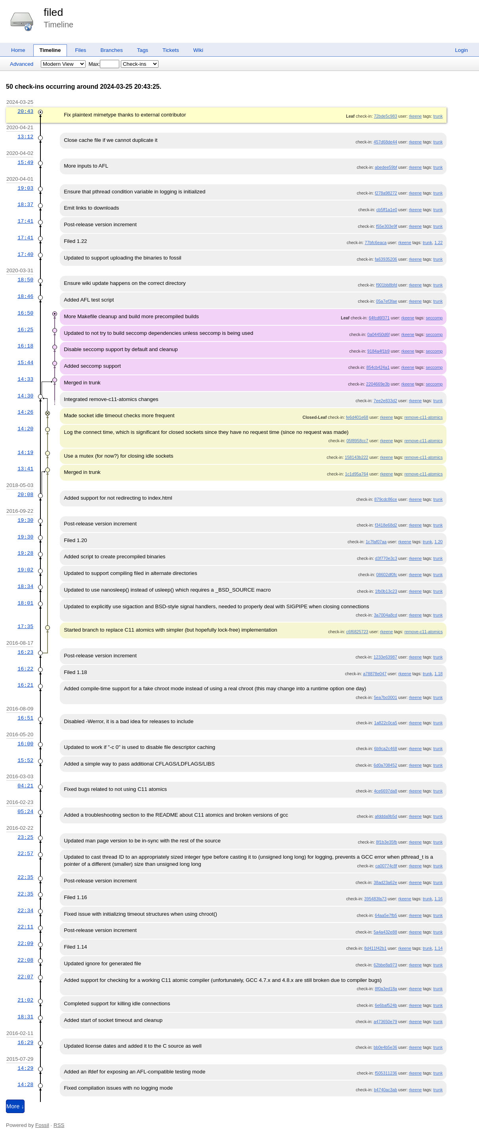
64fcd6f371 (379, 317)
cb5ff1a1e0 (386, 209)
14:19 (25, 452)
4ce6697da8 (385, 791)
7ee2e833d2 (385, 400)
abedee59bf (386, 167)
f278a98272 (386, 193)
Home (18, 50)
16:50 (25, 313)
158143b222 (356, 457)
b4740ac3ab (385, 1089)
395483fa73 (375, 898)
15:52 (25, 760)
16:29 (25, 1042)
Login (461, 50)
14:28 (25, 1084)
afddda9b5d (386, 816)
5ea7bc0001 (385, 697)
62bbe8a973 (385, 964)
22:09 (25, 943)
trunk (438, 116)
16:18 (25, 345)
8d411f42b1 (375, 948)
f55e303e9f (386, 226)
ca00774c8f (386, 865)
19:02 (25, 569)
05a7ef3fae (386, 301)
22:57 (25, 853)
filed (53, 12)
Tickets (170, 50)
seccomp (434, 317)
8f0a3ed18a (386, 988)
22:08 (25, 960)
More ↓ (15, 1106)
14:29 (25, 1068)
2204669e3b (377, 384)
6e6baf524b (386, 1005)
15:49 (25, 162)
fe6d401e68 (357, 417)
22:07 (25, 976)
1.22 (439, 242)
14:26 (25, 412)
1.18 (439, 673)
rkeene (415, 116)
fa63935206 (386, 259)
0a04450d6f (378, 334)
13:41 (25, 468)
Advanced (21, 64)
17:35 (25, 626)
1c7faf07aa (376, 541)
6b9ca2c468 (385, 748)
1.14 (439, 948)
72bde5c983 (385, 116)
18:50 (25, 279)
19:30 (25, 520)
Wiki (198, 50)
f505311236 (386, 1073)
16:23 (25, 652)
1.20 (439, 541)
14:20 (25, 428)
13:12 (25, 136)
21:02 (25, 1000)
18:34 (25, 586)
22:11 (25, 926)
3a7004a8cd (385, 615)
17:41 (25, 221)
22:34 (25, 910)
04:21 (25, 785)
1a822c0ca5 (385, 722)
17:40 (25, 254)
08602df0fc (386, 574)
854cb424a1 (378, 367)
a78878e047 (374, 673)
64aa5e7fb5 (386, 915)
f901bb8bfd (386, 285)
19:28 (25, 553)
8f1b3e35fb (386, 842)
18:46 (25, 296)
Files (80, 50)
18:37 (25, 204)
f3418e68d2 (386, 525)
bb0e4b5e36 (385, 1047)
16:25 (25, 329)
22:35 (25, 877)
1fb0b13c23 (386, 591)
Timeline (50, 50)
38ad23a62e (385, 882)
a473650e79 (385, 1021)
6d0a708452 (385, 765)
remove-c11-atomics (424, 417)
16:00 (25, 743)
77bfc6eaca (376, 242)
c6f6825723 (357, 631)
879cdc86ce (385, 499)
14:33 (25, 379)
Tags (142, 50)
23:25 (25, 837)
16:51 (25, 718)
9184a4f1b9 (378, 351)
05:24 (25, 811)
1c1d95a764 (356, 474)
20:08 (25, 494)
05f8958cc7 (357, 440)
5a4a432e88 (385, 932)
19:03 (25, 188)
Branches (112, 50)
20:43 (25, 111)
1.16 (439, 898)
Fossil (42, 1125)
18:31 (25, 1016)
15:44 (25, 362)
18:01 (25, 603)
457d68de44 (385, 141)
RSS (58, 1125)
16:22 (25, 668)
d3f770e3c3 (386, 558)
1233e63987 (385, 657)
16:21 (25, 685)
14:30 (25, 395)
